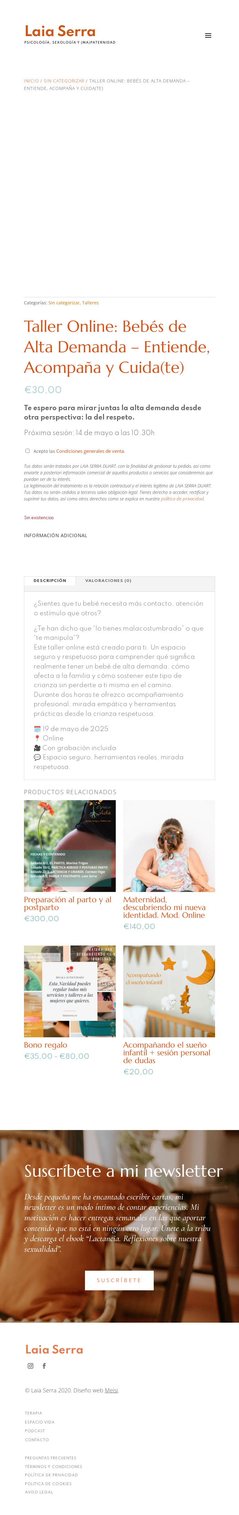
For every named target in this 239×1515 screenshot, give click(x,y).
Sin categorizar (64, 81)
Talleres (90, 303)
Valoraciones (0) (108, 581)
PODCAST (35, 1431)
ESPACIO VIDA (40, 1422)
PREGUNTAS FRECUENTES (51, 1458)
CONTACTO (37, 1440)
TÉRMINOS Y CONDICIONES (53, 1467)
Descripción (50, 581)
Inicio (31, 81)
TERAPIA (33, 1413)
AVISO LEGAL (39, 1492)
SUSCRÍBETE (119, 1280)
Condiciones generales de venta (90, 451)
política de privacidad (182, 498)
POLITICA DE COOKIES (48, 1484)
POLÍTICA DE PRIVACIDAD (51, 1475)
